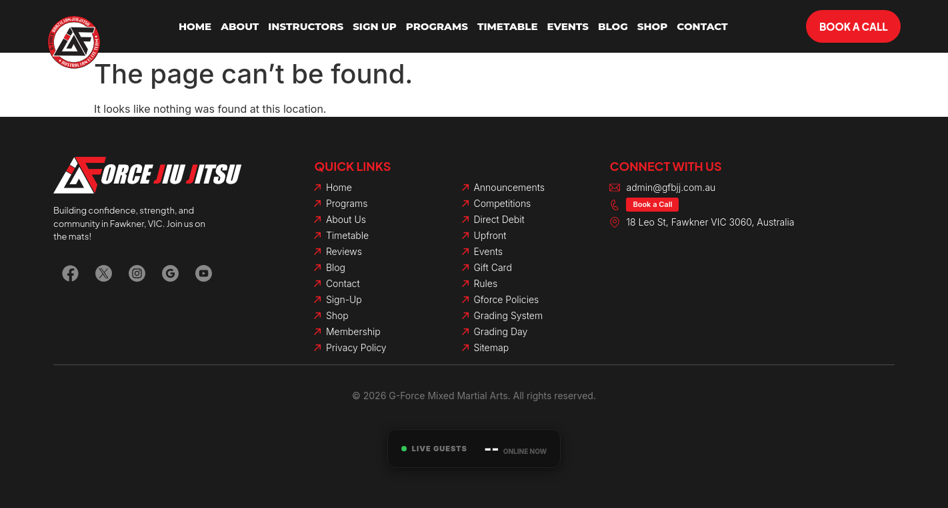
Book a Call (652, 204)
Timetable (507, 26)
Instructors (305, 26)
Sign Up (375, 26)
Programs (437, 26)
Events (568, 26)
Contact (702, 26)
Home (195, 26)
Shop (652, 26)
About (240, 26)
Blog (613, 26)
